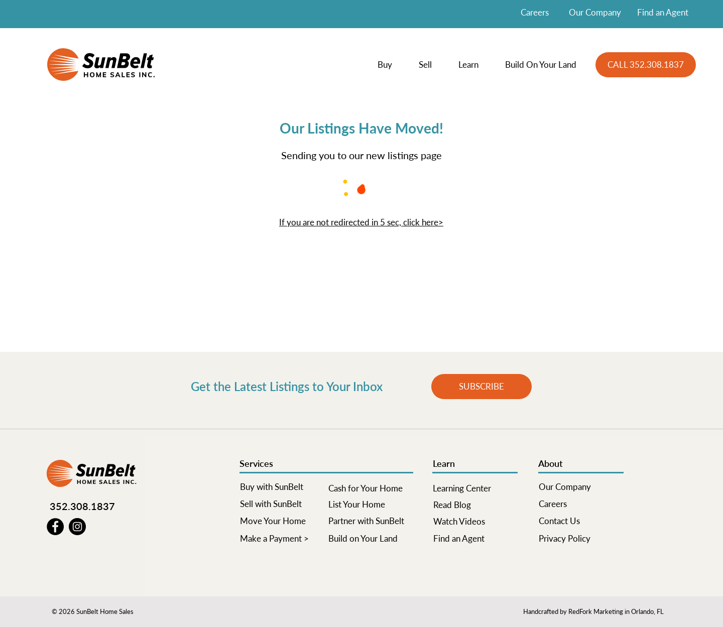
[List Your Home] (370, 504)
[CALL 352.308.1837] (645, 64)
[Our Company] (581, 487)
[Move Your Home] (282, 521)
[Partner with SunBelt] (370, 521)
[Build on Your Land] (370, 539)
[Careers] (581, 504)
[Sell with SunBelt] (282, 504)
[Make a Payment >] (282, 539)
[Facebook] (55, 526)
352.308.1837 (82, 506)
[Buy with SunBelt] (282, 487)
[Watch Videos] (475, 522)
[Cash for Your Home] (370, 488)
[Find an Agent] (475, 539)
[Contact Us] (581, 521)
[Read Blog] (475, 505)
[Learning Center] (475, 488)
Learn (444, 463)
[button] (390, 64)
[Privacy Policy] (581, 539)
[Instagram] (77, 526)
